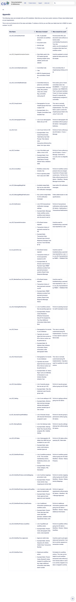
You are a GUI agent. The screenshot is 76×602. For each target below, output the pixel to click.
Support (40, 3)
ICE (25, 3)
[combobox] (64, 3)
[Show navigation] (73, 599)
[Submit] (55, 3)
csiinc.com (46, 3)
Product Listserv (32, 3)
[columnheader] (22, 32)
